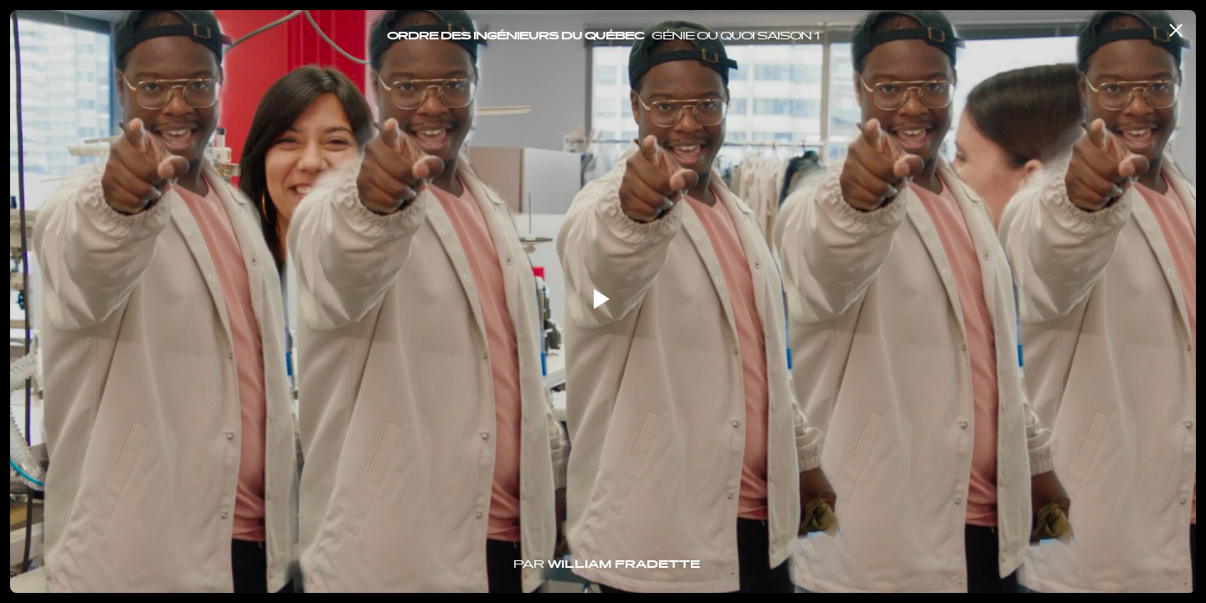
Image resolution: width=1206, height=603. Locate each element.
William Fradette (624, 565)
